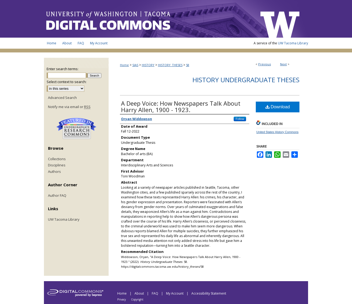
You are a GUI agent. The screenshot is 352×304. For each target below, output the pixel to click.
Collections (57, 159)
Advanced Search (62, 97)
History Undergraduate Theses (245, 79)
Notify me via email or (69, 107)
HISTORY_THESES (170, 65)
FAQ (155, 293)
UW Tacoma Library (293, 43)
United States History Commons (277, 132)
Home (124, 65)
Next (283, 64)
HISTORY (148, 65)
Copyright (137, 299)
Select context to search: (67, 81)
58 (187, 65)
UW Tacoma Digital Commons (149, 19)
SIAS (135, 65)
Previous (264, 64)
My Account (175, 293)
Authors (54, 172)
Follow (240, 118)
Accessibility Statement (208, 293)
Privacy (122, 299)
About (139, 293)
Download (277, 107)
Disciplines (56, 165)
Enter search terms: (62, 68)
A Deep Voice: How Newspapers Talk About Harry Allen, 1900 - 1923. (180, 106)
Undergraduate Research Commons (76, 128)
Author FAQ (57, 196)
